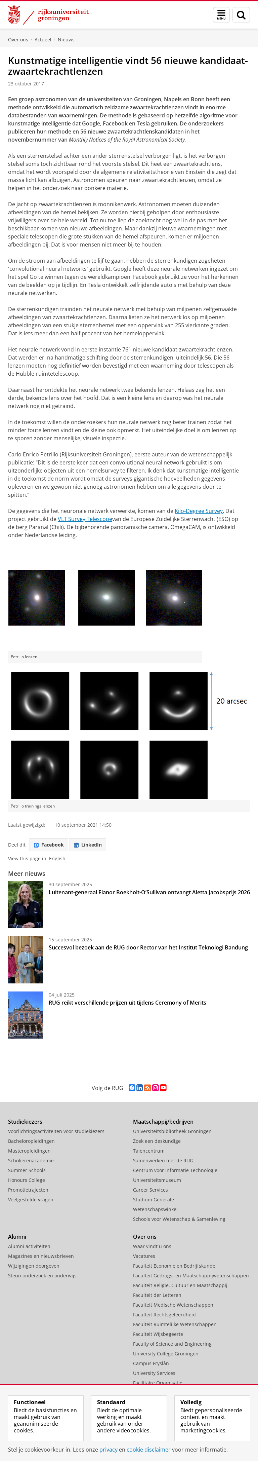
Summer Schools (27, 1170)
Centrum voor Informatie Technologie (175, 1170)
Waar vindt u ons (152, 1246)
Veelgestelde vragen (30, 1199)
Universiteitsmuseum (157, 1180)
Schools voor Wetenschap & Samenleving (179, 1219)
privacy (108, 1449)
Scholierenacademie (31, 1160)
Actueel (43, 39)
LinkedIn (88, 844)
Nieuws (66, 39)
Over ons (18, 39)
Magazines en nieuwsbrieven (41, 1256)
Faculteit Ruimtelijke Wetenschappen (175, 1324)
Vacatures (144, 1256)
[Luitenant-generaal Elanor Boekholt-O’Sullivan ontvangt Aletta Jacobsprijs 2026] (25, 904)
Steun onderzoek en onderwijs (42, 1275)
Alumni (17, 1236)
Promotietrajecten (28, 1190)
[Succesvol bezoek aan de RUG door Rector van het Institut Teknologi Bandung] (25, 959)
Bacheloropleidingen (31, 1141)
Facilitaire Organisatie (157, 1383)
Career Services (150, 1190)
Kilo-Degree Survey (199, 511)
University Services (154, 1373)
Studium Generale (153, 1199)
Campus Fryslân (151, 1363)
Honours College (26, 1180)
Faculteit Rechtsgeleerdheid (164, 1314)
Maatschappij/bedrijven (163, 1121)
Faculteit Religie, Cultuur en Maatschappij (180, 1285)
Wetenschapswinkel (155, 1209)
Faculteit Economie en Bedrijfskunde (174, 1266)
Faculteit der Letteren (157, 1295)
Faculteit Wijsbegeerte (158, 1334)
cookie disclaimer (149, 1449)
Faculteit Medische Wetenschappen (173, 1305)
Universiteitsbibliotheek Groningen (172, 1131)
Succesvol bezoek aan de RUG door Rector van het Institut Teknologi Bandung (148, 947)
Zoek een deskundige (157, 1141)
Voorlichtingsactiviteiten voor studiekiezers (56, 1131)
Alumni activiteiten (29, 1246)
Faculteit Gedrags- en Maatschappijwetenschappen (191, 1275)
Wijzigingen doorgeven (33, 1266)
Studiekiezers (25, 1121)
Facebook (49, 844)
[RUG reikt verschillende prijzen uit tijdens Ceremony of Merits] (25, 1015)
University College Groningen (166, 1353)
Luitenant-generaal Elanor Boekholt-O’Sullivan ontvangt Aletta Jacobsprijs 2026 (149, 892)
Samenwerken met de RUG (163, 1160)
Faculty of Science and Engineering (172, 1344)
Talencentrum (149, 1151)
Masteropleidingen (29, 1151)
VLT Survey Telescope (85, 519)
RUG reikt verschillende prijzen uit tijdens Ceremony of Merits (127, 1002)
